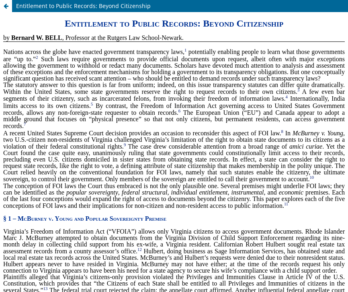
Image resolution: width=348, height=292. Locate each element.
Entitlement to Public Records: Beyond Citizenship (83, 6)
